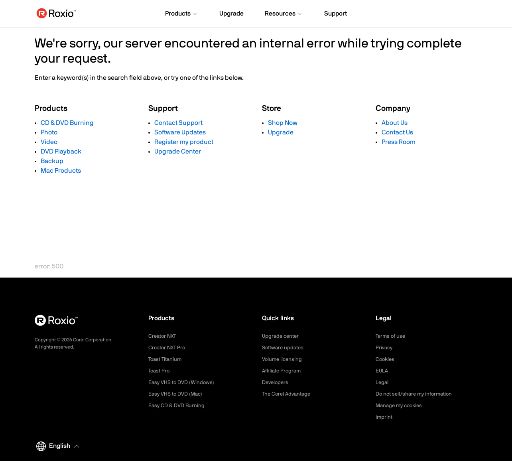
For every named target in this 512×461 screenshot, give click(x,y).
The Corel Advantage (288, 394)
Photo (49, 132)
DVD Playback (61, 151)
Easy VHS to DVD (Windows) (183, 382)
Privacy (385, 348)
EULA (382, 371)
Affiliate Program (283, 371)
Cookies (386, 359)
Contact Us (397, 132)
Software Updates (180, 132)
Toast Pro (159, 371)
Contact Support (178, 123)
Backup (52, 161)
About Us (395, 123)
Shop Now (282, 123)
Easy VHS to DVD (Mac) (177, 394)
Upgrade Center (177, 151)
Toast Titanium (166, 359)
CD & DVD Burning (67, 123)
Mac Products (61, 170)
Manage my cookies (401, 405)
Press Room (399, 142)
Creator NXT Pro (168, 348)
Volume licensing (283, 359)
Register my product (183, 142)
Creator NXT (163, 336)
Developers (276, 382)
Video (49, 142)
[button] (181, 14)
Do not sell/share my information (417, 394)
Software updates (284, 348)
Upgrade (280, 132)
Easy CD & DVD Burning (177, 405)
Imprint (384, 417)
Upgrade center (281, 336)
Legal (383, 382)
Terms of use (392, 336)
